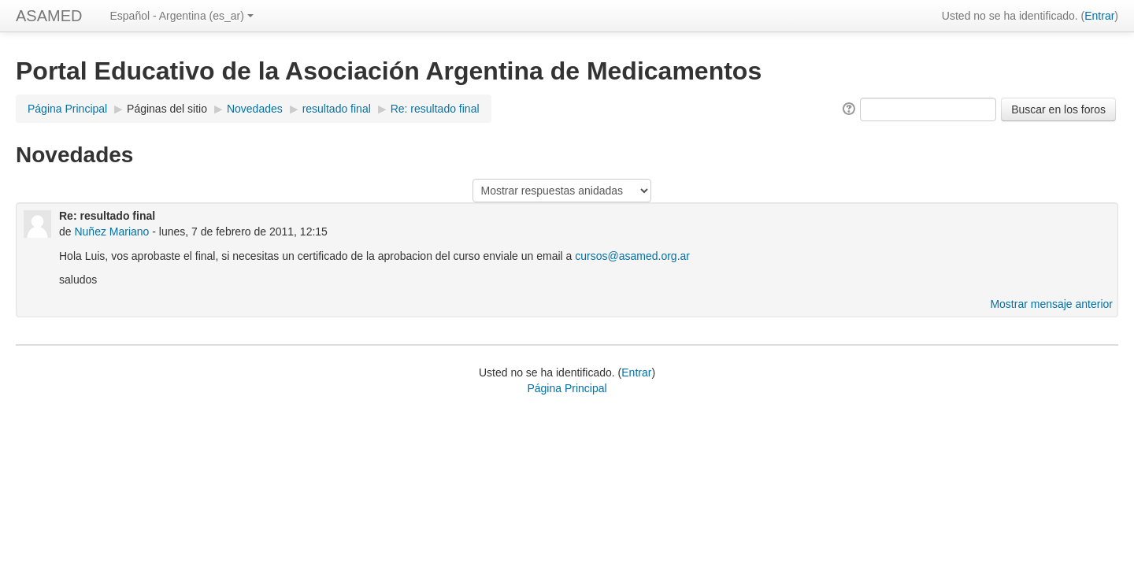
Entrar (1099, 15)
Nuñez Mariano (111, 231)
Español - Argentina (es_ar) (181, 15)
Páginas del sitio (167, 108)
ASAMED (49, 15)
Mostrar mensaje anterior (1051, 304)
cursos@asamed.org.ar (632, 256)
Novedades (255, 108)
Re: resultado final (435, 108)
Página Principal (67, 108)
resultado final (336, 108)
